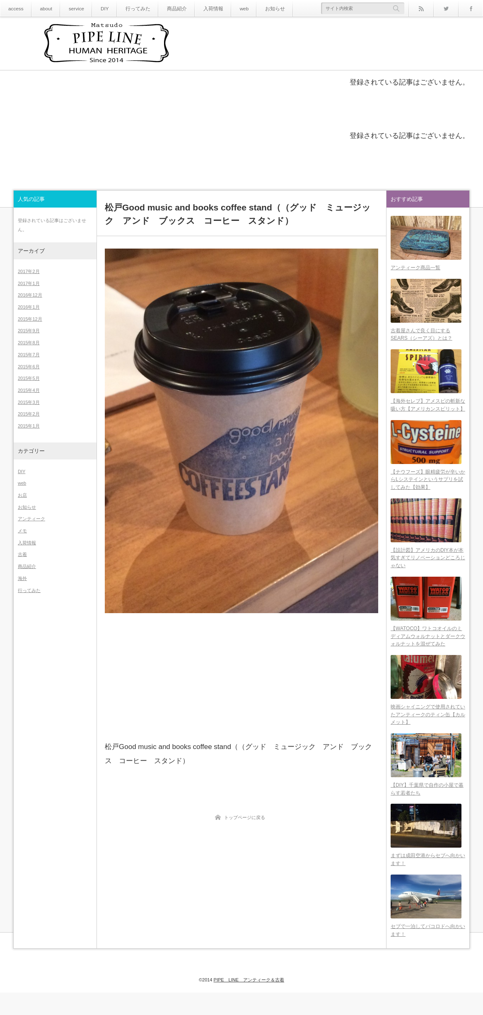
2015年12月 (30, 319)
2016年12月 (30, 294)
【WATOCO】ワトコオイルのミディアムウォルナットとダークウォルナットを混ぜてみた (428, 649)
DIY (97, 8)
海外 (22, 578)
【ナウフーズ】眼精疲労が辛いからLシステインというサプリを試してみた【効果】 (428, 488)
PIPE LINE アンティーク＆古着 (249, 995)
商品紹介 (163, 8)
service (71, 8)
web (225, 8)
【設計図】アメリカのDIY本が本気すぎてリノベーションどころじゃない (428, 569)
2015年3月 (29, 402)
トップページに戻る (244, 817)
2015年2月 (29, 413)
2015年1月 (29, 425)
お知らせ (254, 8)
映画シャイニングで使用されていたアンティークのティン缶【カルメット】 (428, 730)
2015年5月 (29, 378)
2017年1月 (29, 283)
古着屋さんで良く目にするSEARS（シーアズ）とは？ (421, 339)
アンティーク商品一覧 (415, 270)
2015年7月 (29, 354)
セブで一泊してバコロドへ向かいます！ (428, 952)
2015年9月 (29, 330)
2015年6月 (29, 366)
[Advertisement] (241, 677)
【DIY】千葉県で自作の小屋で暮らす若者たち (427, 807)
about (43, 8)
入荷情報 (196, 8)
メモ (22, 530)
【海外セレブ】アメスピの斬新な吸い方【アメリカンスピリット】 (428, 411)
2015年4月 (29, 390)
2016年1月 (29, 306)
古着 (22, 554)
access (14, 8)
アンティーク (31, 518)
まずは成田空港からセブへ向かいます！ (428, 880)
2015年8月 (29, 342)
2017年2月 (29, 271)
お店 (22, 495)
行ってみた (128, 8)
